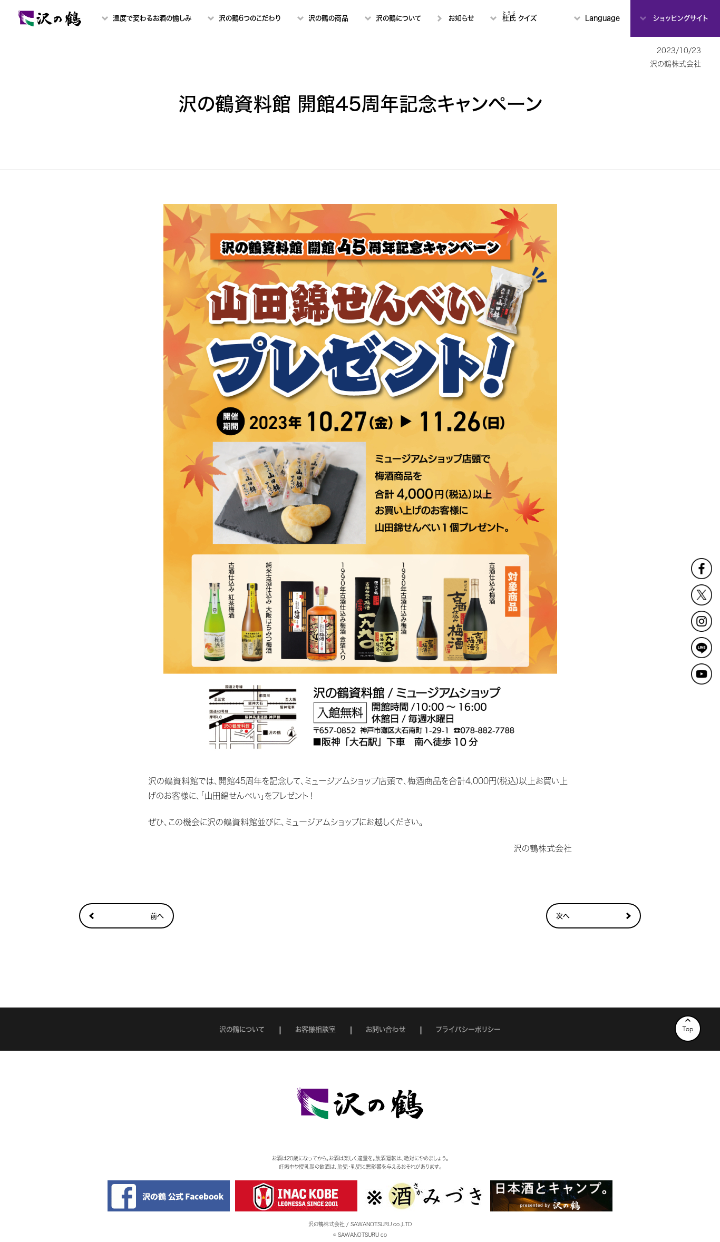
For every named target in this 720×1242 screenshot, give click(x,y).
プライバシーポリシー (468, 1029)
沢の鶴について (242, 1029)
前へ (157, 916)
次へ (563, 916)
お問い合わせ (385, 1029)
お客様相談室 (315, 1029)
